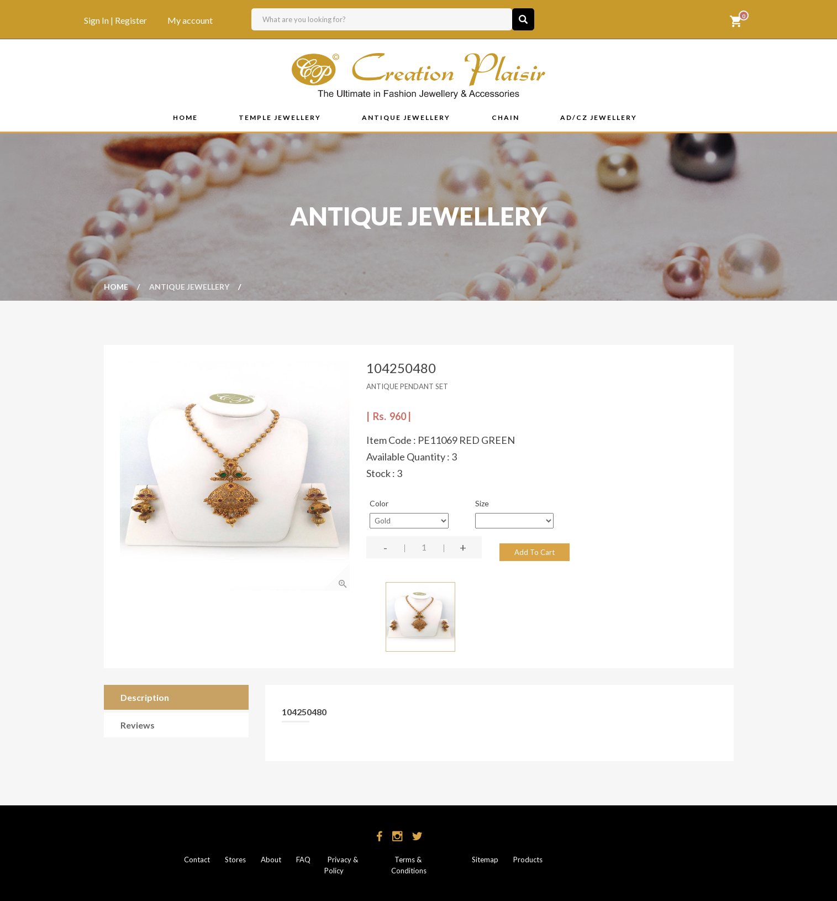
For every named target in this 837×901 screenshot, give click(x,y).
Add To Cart (534, 552)
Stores (234, 859)
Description (144, 698)
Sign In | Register (115, 20)
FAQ (303, 859)
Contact (197, 859)
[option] (235, 476)
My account (190, 20)
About (271, 859)
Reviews (137, 725)
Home (116, 286)
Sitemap (484, 859)
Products (528, 859)
